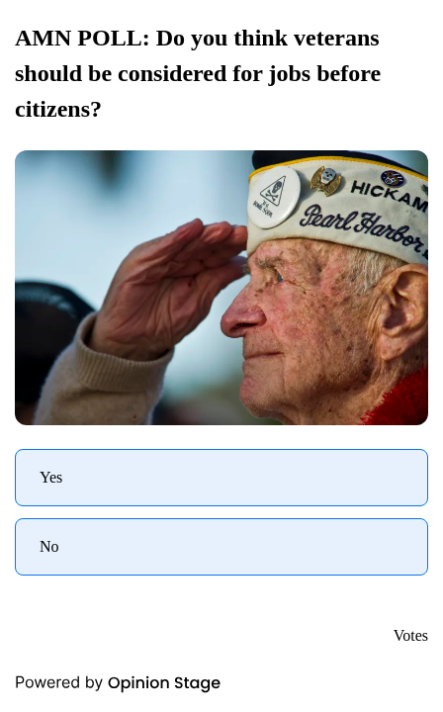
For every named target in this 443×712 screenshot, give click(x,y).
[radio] (221, 477)
